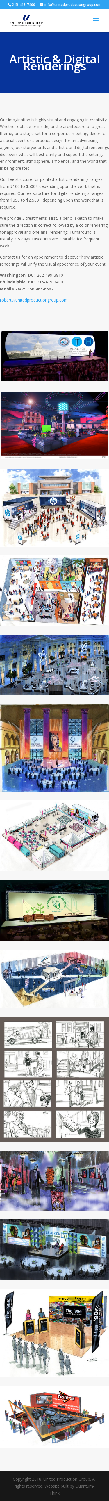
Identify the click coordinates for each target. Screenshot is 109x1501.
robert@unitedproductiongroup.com (34, 300)
